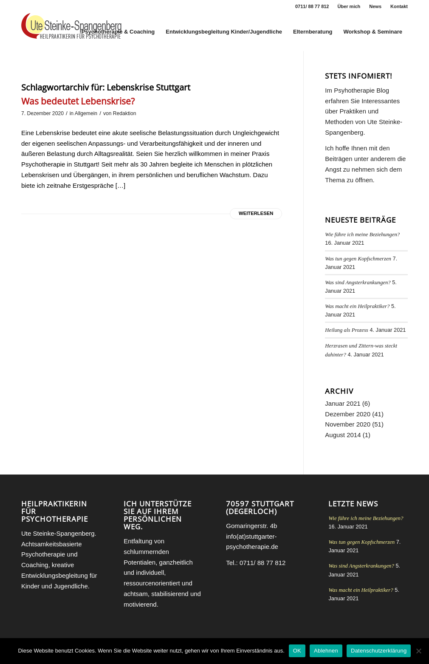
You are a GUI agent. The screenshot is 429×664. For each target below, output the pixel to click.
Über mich (349, 6)
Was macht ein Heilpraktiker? (357, 306)
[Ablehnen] (418, 651)
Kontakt (399, 6)
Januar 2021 (342, 403)
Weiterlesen (256, 213)
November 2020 (347, 424)
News (375, 6)
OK (297, 650)
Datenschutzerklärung (378, 650)
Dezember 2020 (347, 414)
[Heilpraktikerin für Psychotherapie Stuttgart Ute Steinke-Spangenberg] (71, 32)
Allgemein (86, 113)
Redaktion (124, 113)
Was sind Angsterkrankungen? (357, 282)
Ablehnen (326, 650)
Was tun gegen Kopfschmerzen (358, 259)
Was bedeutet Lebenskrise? (78, 101)
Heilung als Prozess (346, 330)
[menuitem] (349, 6)
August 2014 (343, 434)
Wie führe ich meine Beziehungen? (362, 234)
